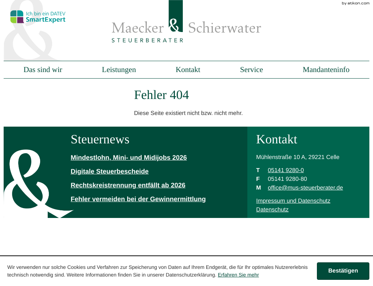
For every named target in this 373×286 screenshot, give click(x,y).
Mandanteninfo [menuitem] (326, 69)
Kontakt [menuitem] (188, 69)
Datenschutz (272, 210)
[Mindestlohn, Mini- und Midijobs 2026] (138, 158)
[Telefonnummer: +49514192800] (286, 170)
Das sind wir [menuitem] (43, 69)
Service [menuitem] (251, 69)
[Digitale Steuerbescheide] (138, 171)
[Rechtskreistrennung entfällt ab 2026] (138, 185)
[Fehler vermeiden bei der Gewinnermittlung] (138, 199)
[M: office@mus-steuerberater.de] (305, 188)
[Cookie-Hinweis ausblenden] (343, 271)
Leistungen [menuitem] (119, 69)
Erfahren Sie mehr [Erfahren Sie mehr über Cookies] (238, 275)
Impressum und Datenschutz (293, 201)
